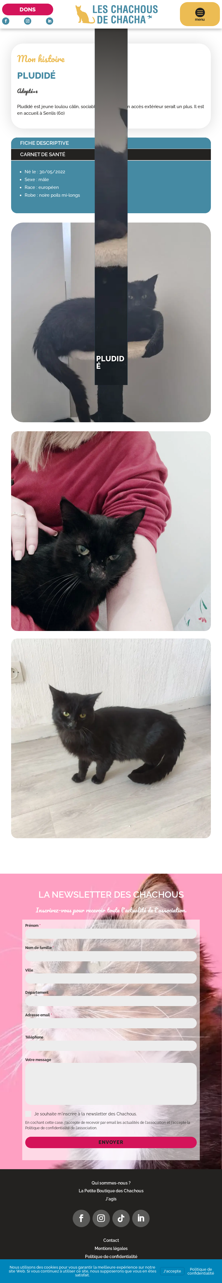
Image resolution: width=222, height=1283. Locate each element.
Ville (29, 970)
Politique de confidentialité (111, 1256)
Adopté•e (27, 91)
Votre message (38, 1060)
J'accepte (172, 1271)
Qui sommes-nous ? (111, 1183)
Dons (28, 9)
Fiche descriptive (44, 143)
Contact (111, 1240)
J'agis (111, 1199)
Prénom (33, 926)
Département (37, 992)
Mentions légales (111, 1248)
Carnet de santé (42, 154)
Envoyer (111, 1142)
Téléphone (34, 1037)
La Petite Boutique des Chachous (111, 1190)
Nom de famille (39, 948)
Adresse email (38, 1015)
